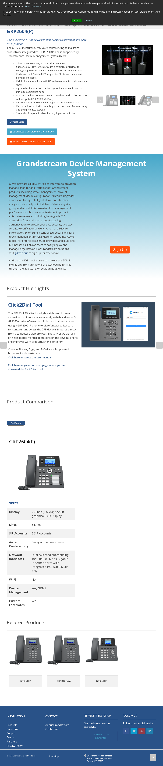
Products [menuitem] (12, 725)
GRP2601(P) (25, 680)
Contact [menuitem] (51, 716)
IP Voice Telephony (71, 25)
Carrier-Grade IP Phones (93, 25)
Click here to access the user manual (29, 357)
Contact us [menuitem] (51, 729)
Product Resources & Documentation (31, 141)
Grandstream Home (15, 25)
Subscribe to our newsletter (100, 736)
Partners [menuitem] (12, 741)
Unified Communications (49, 25)
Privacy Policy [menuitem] (15, 745)
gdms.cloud (21, 253)
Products (31, 25)
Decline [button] (88, 20)
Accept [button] (76, 20)
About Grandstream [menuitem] (57, 725)
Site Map (53, 756)
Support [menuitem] (12, 733)
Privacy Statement (34, 6)
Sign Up (120, 249)
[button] (100, 100)
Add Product (16, 423)
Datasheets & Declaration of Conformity (32, 131)
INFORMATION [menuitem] (16, 716)
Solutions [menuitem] (12, 729)
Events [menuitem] (11, 737)
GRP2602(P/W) (64, 680)
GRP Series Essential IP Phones (121, 25)
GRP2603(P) (101, 680)
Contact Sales (17, 121)
